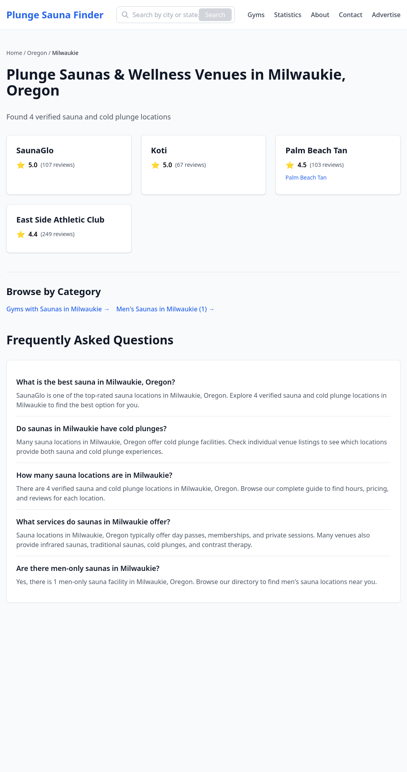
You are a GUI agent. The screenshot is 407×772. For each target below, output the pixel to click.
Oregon (37, 53)
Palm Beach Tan (306, 177)
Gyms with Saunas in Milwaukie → (58, 309)
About (320, 14)
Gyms (256, 14)
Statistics (287, 14)
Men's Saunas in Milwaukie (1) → (165, 309)
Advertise (386, 14)
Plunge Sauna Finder (55, 14)
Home (14, 53)
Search (215, 14)
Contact (350, 14)
